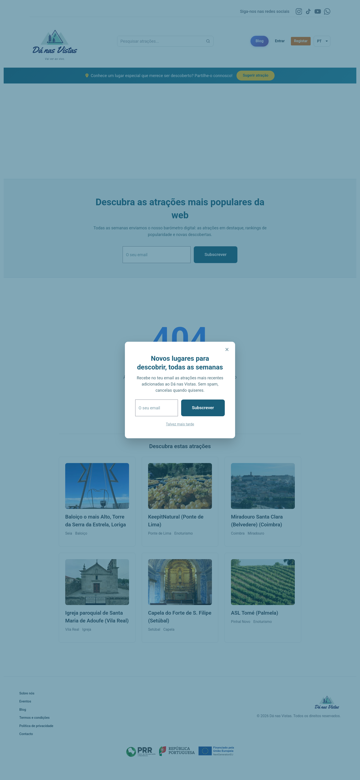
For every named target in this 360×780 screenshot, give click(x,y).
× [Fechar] (227, 349)
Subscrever (203, 407)
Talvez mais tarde (180, 424)
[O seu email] (156, 408)
